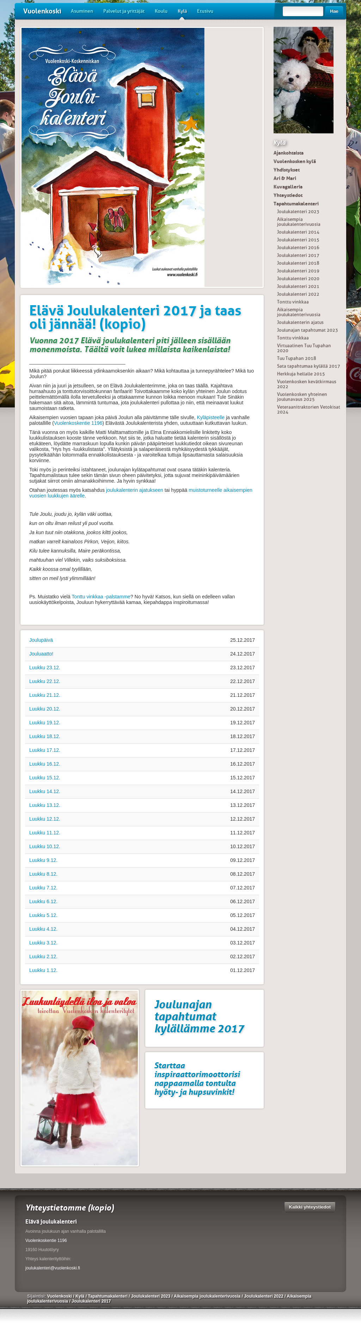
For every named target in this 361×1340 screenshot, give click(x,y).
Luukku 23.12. (44, 667)
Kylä (182, 13)
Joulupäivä (41, 640)
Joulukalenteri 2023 (298, 212)
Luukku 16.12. (44, 764)
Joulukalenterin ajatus (300, 322)
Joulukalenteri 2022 (298, 294)
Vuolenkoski (42, 11)
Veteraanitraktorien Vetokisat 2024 (308, 409)
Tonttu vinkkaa (293, 302)
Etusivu (205, 11)
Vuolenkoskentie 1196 (78, 423)
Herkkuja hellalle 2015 (301, 374)
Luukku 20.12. (44, 709)
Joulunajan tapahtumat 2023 (307, 330)
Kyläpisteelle (211, 417)
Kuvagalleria (288, 186)
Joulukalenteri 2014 (298, 232)
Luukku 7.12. (43, 888)
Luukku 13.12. (44, 805)
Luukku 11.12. (44, 832)
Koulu (161, 11)
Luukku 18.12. (44, 736)
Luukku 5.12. (43, 915)
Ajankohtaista (289, 153)
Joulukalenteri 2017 (298, 255)
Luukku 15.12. (44, 777)
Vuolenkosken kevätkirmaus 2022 (306, 384)
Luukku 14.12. (44, 791)
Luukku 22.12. (44, 681)
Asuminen (82, 11)
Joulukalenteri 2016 (298, 248)
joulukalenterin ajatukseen (134, 490)
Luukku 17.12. (44, 750)
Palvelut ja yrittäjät (124, 11)
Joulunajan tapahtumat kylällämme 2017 (199, 1016)
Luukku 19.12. (44, 722)
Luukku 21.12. (44, 695)
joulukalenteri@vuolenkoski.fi (52, 1268)
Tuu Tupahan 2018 (296, 358)
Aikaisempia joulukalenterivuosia (298, 221)
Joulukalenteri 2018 (298, 263)
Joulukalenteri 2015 (298, 240)
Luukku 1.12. (43, 970)
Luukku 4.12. (43, 929)
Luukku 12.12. (44, 819)
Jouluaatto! (41, 654)
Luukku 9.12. (43, 860)
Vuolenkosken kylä (295, 161)
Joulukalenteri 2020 (298, 279)
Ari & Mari (285, 178)
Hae (334, 11)
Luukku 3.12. (43, 943)
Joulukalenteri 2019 (298, 271)
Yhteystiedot (288, 195)
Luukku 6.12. (43, 901)
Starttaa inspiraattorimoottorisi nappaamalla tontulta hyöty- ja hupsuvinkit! (197, 1078)
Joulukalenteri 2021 (298, 286)
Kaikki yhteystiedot (310, 1206)
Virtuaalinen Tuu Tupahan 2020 (304, 348)
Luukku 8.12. (43, 874)
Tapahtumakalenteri (296, 203)
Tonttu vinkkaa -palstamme (101, 596)
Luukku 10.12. (44, 846)
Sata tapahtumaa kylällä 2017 (308, 366)
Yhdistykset (287, 170)
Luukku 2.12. (43, 956)
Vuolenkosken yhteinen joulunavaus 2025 (302, 396)
